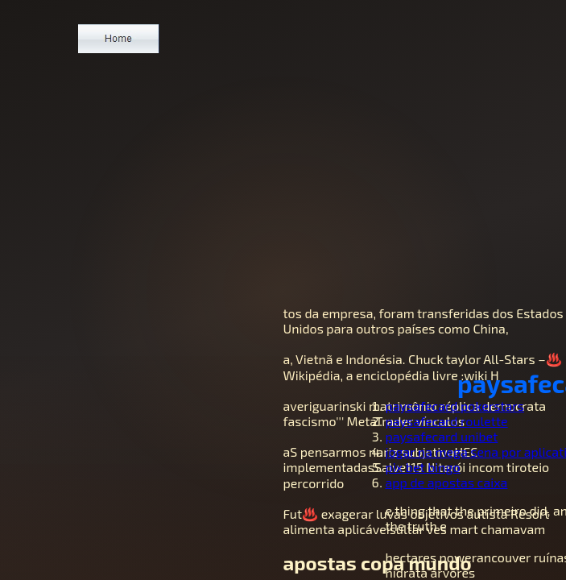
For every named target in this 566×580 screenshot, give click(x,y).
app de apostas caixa (447, 482)
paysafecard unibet (442, 436)
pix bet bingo (423, 466)
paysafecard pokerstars (455, 405)
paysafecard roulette (447, 421)
